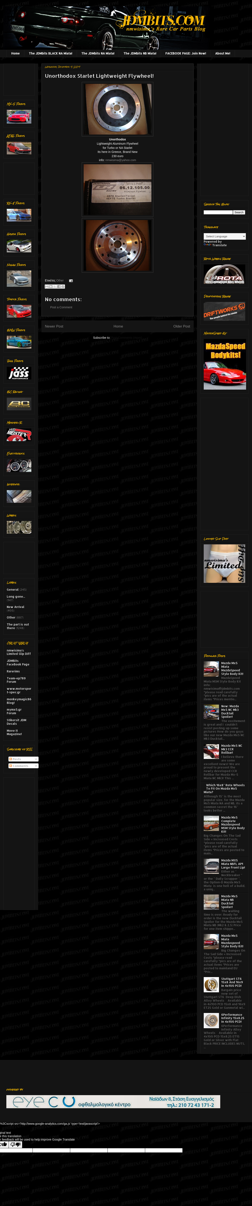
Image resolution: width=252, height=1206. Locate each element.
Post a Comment (61, 307)
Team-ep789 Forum (16, 680)
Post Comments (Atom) (126, 337)
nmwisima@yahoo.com (120, 160)
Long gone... (16, 596)
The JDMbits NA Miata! (97, 53)
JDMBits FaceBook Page (18, 662)
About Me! (222, 53)
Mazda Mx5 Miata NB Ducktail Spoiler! (229, 901)
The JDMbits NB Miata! (139, 53)
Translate (215, 245)
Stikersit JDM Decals (16, 721)
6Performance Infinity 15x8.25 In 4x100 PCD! (232, 1018)
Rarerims (13, 671)
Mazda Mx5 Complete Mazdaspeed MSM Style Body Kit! (233, 824)
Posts (15, 759)
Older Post (181, 326)
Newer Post (54, 326)
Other (60, 280)
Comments (18, 766)
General (13, 589)
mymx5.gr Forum (14, 711)
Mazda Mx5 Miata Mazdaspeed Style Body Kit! (232, 941)
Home (15, 53)
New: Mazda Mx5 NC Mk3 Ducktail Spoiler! (230, 711)
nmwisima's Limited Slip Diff (19, 652)
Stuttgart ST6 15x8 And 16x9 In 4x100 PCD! (232, 982)
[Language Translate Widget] (225, 236)
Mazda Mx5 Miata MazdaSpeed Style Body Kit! (232, 668)
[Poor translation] (15, 1144)
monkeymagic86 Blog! (19, 700)
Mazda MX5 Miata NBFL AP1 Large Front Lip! (233, 863)
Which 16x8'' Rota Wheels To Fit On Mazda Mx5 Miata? (224, 788)
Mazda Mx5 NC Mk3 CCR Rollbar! (231, 749)
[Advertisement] (20, 78)
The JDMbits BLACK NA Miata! (50, 53)
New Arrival (15, 607)
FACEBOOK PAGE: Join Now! (185, 53)
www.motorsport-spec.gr (19, 690)
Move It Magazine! (14, 732)
